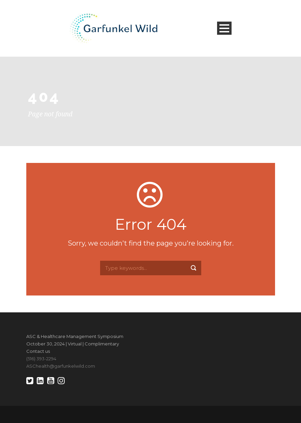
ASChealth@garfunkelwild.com (60, 366)
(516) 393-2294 (41, 358)
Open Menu (224, 28)
